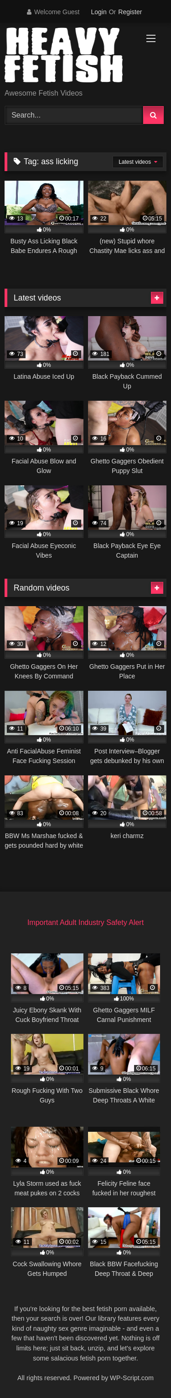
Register (130, 12)
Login (98, 12)
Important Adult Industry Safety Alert (85, 922)
